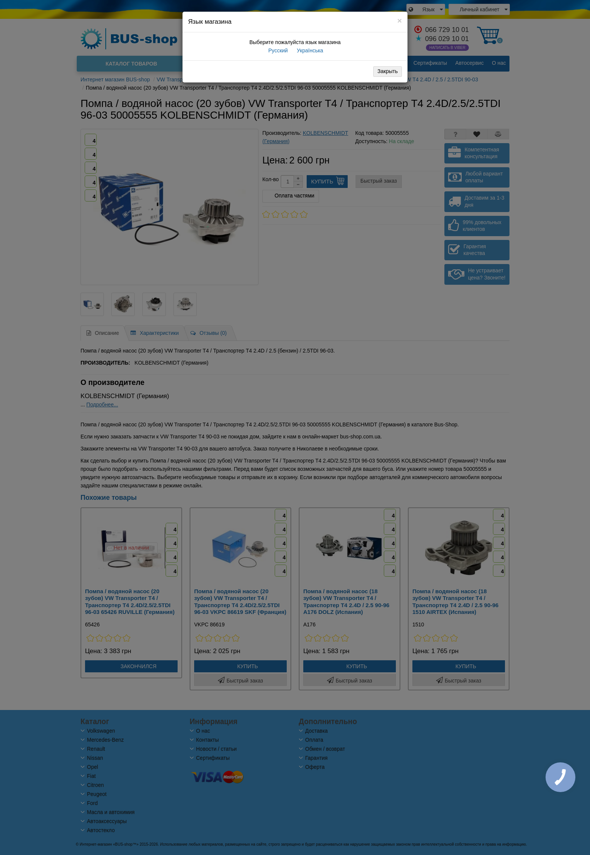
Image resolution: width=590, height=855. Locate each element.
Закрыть (387, 71)
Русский (277, 50)
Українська (309, 50)
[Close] (399, 20)
